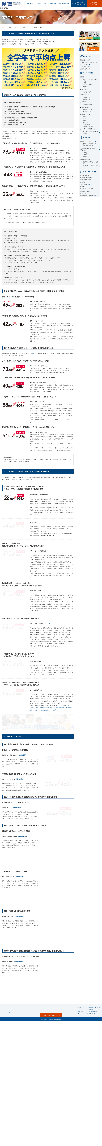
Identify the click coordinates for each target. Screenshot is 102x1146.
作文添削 (84, 102)
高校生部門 (85, 107)
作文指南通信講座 (87, 104)
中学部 (84, 83)
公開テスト (85, 94)
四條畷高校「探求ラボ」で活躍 (90, 163)
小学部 (84, 81)
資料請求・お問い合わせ (94, 1132)
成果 (45, 3)
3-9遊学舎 (85, 122)
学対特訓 (84, 89)
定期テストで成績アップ (21, 27)
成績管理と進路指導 (85, 179)
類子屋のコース (86, 114)
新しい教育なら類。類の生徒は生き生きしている (90, 132)
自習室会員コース (87, 109)
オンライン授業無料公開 (88, 129)
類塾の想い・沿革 (85, 60)
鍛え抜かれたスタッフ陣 (86, 188)
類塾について (30, 3)
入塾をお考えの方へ (85, 66)
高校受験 (85, 154)
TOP (3, 27)
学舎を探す (53, 3)
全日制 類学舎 (86, 124)
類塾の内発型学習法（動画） (90, 79)
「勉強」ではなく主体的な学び (88, 62)
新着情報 (91, 1134)
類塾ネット (83, 193)
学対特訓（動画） (87, 92)
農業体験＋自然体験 (88, 126)
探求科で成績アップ (88, 145)
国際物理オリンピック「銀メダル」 (90, 166)
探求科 (84, 117)
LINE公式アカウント (85, 191)
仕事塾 (32, 395)
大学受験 (85, 156)
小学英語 (85, 86)
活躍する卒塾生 (86, 159)
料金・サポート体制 (64, 3)
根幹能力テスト (87, 99)
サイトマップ (92, 1138)
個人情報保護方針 (93, 1136)
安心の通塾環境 (84, 184)
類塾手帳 (82, 182)
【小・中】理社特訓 (88, 84)
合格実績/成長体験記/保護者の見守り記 (90, 149)
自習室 (82, 186)
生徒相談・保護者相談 (86, 177)
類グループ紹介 (84, 64)
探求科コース (86, 111)
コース (39, 3)
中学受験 (85, 153)
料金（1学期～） (84, 175)
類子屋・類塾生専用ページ (87, 195)
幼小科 (84, 118)
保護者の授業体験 (85, 69)
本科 (83, 76)
